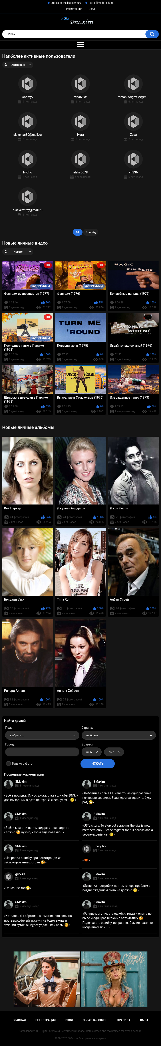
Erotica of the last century (66, 2)
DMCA (144, 1020)
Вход (92, 8)
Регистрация (74, 8)
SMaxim (20, 781)
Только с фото (22, 763)
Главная (19, 1020)
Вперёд (91, 232)
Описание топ (18, 888)
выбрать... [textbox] (17, 735)
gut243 (20, 874)
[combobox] (42, 735)
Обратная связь (95, 1020)
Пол (8, 727)
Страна (87, 727)
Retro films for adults (101, 2)
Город (9, 744)
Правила (124, 1020)
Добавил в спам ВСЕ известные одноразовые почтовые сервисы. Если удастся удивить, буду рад (116, 797)
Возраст (88, 744)
